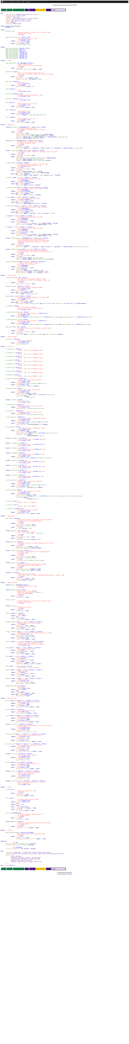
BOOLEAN (43, 149)
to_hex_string (10, 508)
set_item (8, 403)
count (35, 470)
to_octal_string (10, 584)
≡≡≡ (25, 177)
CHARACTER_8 (42, 381)
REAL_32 (22, 56)
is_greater (9, 210)
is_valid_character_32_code (14, 371)
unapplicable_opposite (12, 819)
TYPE (18, 72)
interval (8, 765)
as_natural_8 (9, 446)
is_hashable (9, 363)
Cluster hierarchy (18, 10)
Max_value (9, 109)
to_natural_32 (37, 377)
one (7, 120)
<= (34, 231)
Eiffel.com (5, 1)
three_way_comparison (35, 135)
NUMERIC (22, 124)
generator (9, 83)
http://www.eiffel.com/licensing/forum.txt (48, 1019)
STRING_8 (15, 83)
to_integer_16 (14, 522)
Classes (3, 10)
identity (8, 731)
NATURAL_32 (23, 65)
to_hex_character (11, 496)
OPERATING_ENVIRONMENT (27, 994)
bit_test (12, 900)
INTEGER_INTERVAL (38, 765)
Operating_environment (12, 994)
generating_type (10, 72)
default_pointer (15, 703)
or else (47, 174)
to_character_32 (10, 482)
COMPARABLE (27, 205)
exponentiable (10, 352)
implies (46, 158)
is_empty (39, 92)
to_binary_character (12, 451)
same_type (61, 161)
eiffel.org (69, 1042)
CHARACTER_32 (42, 372)
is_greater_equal (11, 222)
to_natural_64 (14, 560)
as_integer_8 (9, 429)
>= (32, 101)
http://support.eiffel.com (32, 1028)
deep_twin (39, 635)
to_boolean (13, 476)
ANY (23, 38)
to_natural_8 (47, 545)
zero (44, 135)
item (23, 50)
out (7, 953)
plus (7, 783)
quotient (8, 810)
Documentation (11, 1)
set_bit (12, 920)
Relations (32, 10)
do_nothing (13, 722)
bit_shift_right (10, 888)
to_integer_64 (14, 533)
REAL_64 (22, 58)
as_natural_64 (10, 442)
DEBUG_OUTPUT (26, 957)
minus (7, 773)
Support (23, 1)
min (7, 269)
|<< (21, 876)
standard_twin (14, 671)
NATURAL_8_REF (25, 41)
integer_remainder (11, 754)
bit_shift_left (10, 876)
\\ (22, 754)
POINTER (23, 703)
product (8, 799)
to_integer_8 (14, 539)
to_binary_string (11, 462)
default (12, 697)
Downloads (18, 1)
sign (7, 129)
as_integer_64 (10, 424)
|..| (17, 765)
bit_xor (8, 910)
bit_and (8, 836)
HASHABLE (23, 99)
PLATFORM (41, 470)
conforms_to (9, 330)
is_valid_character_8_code (14, 380)
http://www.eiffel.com (24, 1027)
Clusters (9, 10)
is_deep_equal (14, 177)
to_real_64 (9, 601)
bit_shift (13, 864)
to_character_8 (10, 489)
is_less (8, 233)
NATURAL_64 (23, 67)
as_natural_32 (10, 437)
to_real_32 (9, 597)
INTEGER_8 (18, 429)
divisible (9, 340)
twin (11, 683)
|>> (21, 888)
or (42, 253)
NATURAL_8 (9, 30)
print (7, 971)
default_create (10, 34)
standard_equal (34, 158)
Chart (26, 10)
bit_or (8, 854)
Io (6, 943)
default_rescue (10, 715)
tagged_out (13, 981)
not (30, 92)
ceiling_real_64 (64, 591)
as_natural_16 (10, 433)
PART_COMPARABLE (26, 214)
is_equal (77, 174)
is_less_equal (10, 244)
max (7, 256)
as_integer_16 (10, 415)
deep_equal (13, 149)
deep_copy (13, 632)
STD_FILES (11, 943)
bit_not (8, 847)
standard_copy (14, 656)
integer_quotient (11, 742)
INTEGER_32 (23, 61)
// (56, 516)
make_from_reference (12, 41)
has (32, 460)
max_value (89, 377)
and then (53, 161)
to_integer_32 (37, 386)
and (29, 161)
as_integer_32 (10, 420)
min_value (56, 377)
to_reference (9, 606)
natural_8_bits (50, 470)
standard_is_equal (35, 186)
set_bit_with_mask (15, 932)
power (7, 795)
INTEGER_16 (23, 59)
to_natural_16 (14, 548)
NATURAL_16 (23, 64)
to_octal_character (11, 572)
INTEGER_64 (23, 62)
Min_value (9, 115)
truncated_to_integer (75, 591)
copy (7, 618)
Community (28, 1)
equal (11, 166)
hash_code (9, 95)
